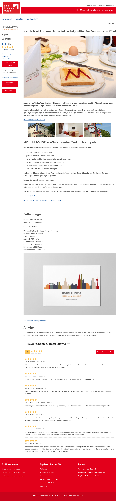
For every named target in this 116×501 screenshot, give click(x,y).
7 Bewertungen (8, 49)
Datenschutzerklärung (75, 495)
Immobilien (44, 486)
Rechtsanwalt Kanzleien (49, 479)
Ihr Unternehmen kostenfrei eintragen (95, 10)
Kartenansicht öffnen (10, 64)
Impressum (44, 495)
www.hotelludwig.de (32, 196)
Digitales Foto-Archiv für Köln (89, 476)
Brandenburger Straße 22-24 (10, 56)
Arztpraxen (44, 469)
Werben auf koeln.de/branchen (13, 472)
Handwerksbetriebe (47, 472)
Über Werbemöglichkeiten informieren (100, 5)
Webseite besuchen (9, 84)
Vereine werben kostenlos (87, 469)
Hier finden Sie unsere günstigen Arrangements (43, 200)
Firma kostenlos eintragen (11, 469)
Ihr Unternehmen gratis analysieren (15, 476)
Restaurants (44, 476)
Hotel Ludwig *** (32, 19)
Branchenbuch (7, 19)
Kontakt (35, 495)
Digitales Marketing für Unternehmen (92, 472)
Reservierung (8, 91)
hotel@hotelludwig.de (10, 77)
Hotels (4, 44)
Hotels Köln (19, 19)
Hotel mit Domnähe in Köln (34, 120)
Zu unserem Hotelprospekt (35, 321)
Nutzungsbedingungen (57, 495)
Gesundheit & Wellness (48, 483)
